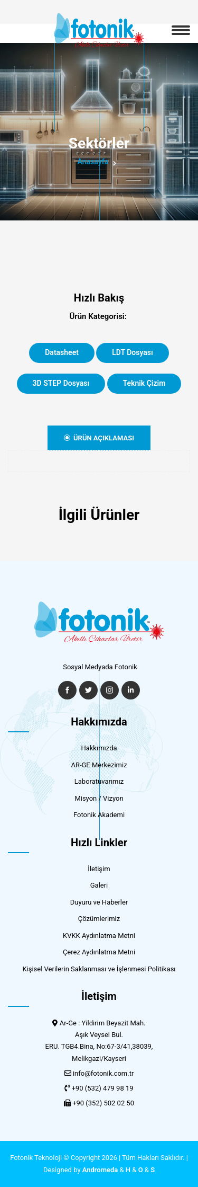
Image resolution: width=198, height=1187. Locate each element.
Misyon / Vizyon (98, 798)
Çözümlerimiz (99, 919)
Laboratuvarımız (99, 781)
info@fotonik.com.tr (103, 1073)
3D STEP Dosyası (61, 383)
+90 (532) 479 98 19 (103, 1088)
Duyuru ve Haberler (99, 902)
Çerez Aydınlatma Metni (99, 952)
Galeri (99, 885)
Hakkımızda (99, 748)
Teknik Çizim (144, 383)
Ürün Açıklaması (99, 438)
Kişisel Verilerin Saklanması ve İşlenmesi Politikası (98, 969)
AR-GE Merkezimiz (99, 765)
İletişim (99, 869)
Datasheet (62, 352)
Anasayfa (93, 161)
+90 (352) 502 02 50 (103, 1103)
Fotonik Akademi (99, 815)
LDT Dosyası (132, 352)
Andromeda (100, 1170)
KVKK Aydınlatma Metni (99, 936)
